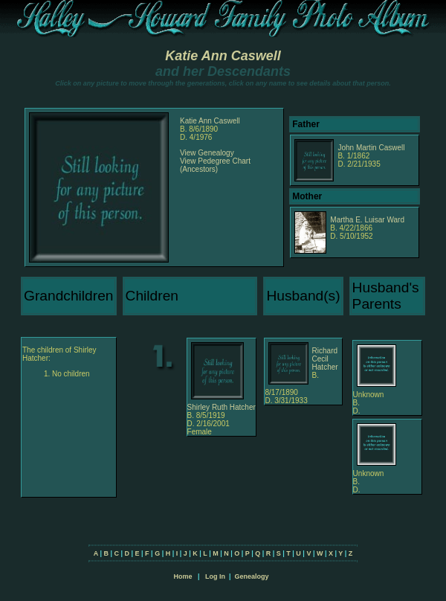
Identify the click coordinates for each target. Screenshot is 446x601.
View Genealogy (207, 153)
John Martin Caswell (370, 148)
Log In (215, 576)
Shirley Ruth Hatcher (221, 407)
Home (182, 576)
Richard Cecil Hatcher (325, 359)
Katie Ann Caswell (222, 55)
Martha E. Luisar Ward (367, 220)
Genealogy (252, 576)
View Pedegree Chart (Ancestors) (215, 165)
